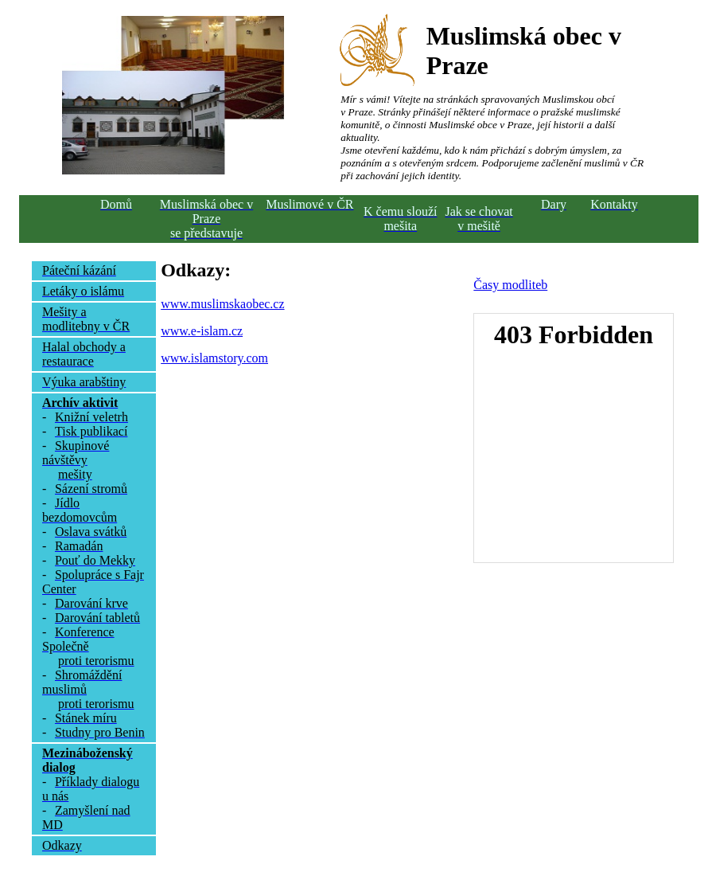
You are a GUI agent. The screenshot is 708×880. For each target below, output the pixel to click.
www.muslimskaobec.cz (222, 304)
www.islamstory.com (214, 358)
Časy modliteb (510, 284)
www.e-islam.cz (202, 331)
